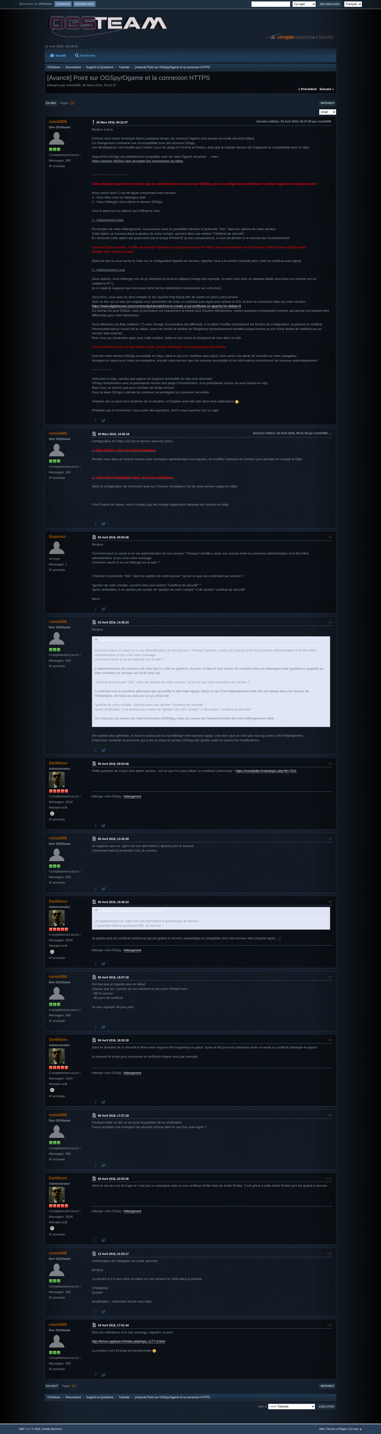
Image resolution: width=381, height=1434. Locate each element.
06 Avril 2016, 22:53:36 (113, 1178)
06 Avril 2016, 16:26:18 (113, 1040)
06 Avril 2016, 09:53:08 (113, 764)
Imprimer (327, 103)
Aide (322, 1428)
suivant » (327, 89)
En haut (52, 1385)
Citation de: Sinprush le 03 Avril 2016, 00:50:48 (129, 640)
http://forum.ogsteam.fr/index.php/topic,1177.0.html (128, 1341)
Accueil (58, 55)
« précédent (307, 89)
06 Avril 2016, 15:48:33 (113, 902)
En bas (51, 103)
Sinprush (57, 537)
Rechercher (85, 55)
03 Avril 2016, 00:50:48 (113, 537)
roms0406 (58, 122)
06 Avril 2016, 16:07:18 (113, 977)
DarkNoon (58, 763)
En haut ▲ (356, 1428)
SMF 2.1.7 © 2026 (29, 1428)
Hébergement (132, 796)
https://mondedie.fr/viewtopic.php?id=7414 (266, 771)
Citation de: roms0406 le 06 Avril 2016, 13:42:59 (130, 911)
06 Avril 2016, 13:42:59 (113, 839)
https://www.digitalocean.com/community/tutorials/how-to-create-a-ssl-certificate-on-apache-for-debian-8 (166, 306)
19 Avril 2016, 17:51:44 (113, 1325)
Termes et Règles (337, 1428)
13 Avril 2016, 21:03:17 (113, 1254)
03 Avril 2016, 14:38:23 (113, 622)
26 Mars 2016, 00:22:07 (112, 122)
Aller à (262, 1406)
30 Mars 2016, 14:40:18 (113, 434)
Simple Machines (52, 1428)
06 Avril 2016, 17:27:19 (113, 1115)
